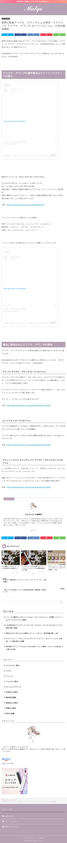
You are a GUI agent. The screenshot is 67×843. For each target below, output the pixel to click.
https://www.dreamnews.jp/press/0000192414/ (26, 205)
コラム (8, 671)
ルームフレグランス (13, 687)
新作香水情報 (6, 18)
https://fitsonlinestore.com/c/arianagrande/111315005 (29, 445)
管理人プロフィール (12, 827)
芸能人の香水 (11, 708)
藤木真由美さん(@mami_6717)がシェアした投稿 (20, 156)
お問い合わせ (9, 816)
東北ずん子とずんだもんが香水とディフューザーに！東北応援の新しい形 (32, 633)
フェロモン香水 (12, 681)
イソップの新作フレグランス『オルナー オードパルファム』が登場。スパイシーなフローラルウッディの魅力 (34, 618)
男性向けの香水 (12, 703)
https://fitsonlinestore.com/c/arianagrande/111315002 (29, 405)
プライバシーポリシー (12, 821)
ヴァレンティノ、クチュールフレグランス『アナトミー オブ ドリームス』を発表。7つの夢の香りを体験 (34, 640)
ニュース (9, 676)
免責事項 (41, 838)
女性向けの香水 (12, 692)
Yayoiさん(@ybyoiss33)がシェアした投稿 (18, 323)
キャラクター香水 (12, 665)
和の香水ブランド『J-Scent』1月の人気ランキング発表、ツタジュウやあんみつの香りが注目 (34, 648)
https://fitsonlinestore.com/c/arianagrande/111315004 (29, 487)
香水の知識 (10, 713)
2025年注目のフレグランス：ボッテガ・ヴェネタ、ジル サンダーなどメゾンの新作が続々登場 (34, 626)
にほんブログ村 (7, 763)
